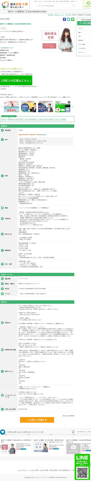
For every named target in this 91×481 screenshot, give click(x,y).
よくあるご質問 (33, 470)
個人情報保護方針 (64, 470)
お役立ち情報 (44, 470)
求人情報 (68, 15)
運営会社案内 (54, 470)
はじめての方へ (22, 470)
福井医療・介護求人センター (56, 15)
